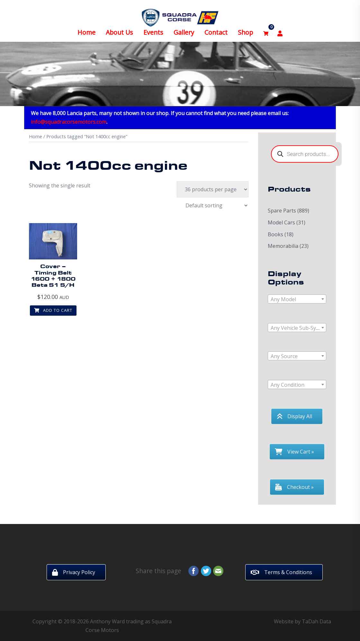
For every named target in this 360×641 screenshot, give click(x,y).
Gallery (184, 30)
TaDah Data (316, 621)
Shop (245, 30)
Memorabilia (283, 245)
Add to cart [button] (53, 310)
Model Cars (281, 222)
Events (153, 30)
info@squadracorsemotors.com (68, 121)
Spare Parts (282, 210)
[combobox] (297, 298)
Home (86, 30)
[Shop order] (213, 205)
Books (275, 234)
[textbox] (297, 299)
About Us (119, 30)
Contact (216, 30)
